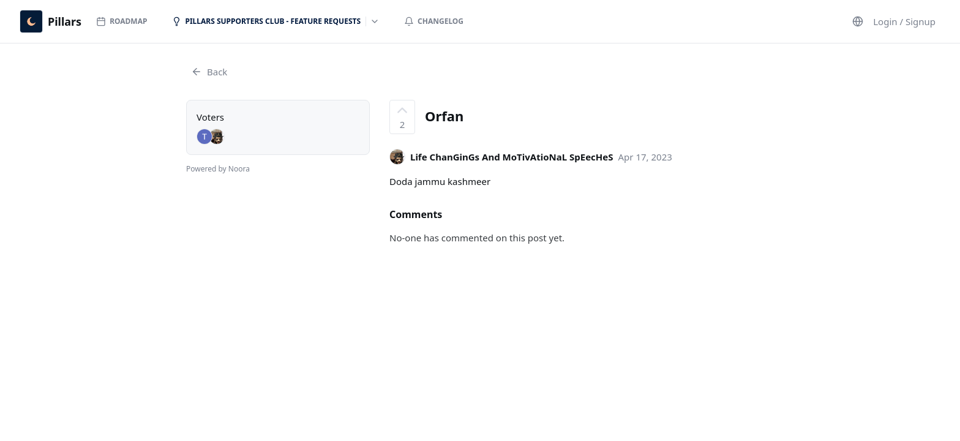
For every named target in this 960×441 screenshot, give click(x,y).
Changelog (433, 21)
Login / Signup (904, 21)
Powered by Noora (218, 169)
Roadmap (121, 21)
